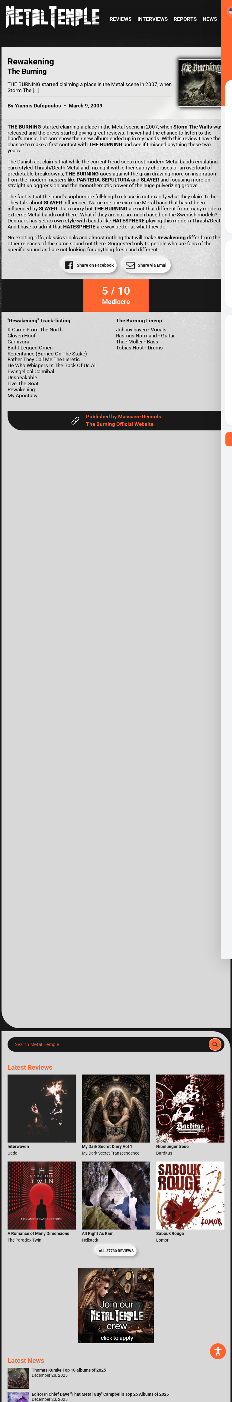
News (210, 19)
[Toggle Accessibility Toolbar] (218, 1351)
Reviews (120, 19)
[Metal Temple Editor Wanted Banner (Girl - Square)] (116, 1342)
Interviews (152, 19)
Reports (185, 19)
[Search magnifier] (215, 1044)
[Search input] (110, 1044)
